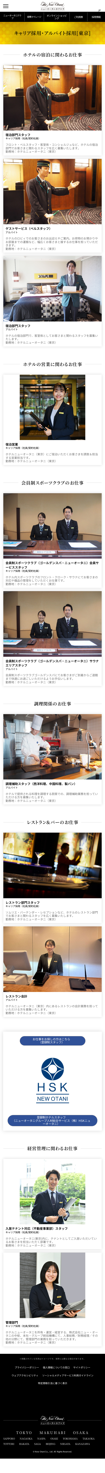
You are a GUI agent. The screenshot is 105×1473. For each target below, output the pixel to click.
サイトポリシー (81, 1381)
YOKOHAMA (70, 1453)
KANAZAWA (82, 1458)
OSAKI (54, 1453)
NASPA (41, 1453)
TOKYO (24, 1447)
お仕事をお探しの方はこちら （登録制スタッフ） (51, 1050)
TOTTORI (8, 1458)
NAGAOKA (26, 1453)
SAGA (37, 1458)
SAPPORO (9, 1453)
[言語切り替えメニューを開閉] (99, 6)
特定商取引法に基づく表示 (52, 1397)
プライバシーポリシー (27, 1381)
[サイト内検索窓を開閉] (91, 6)
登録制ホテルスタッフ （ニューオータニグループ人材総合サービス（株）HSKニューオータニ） (51, 1132)
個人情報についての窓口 (56, 1381)
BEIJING (50, 1458)
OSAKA (81, 1447)
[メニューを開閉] (6, 6)
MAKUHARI (53, 1447)
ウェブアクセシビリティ (25, 1389)
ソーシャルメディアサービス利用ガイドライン (67, 1389)
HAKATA (24, 1458)
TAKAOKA (89, 1453)
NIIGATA (65, 1458)
